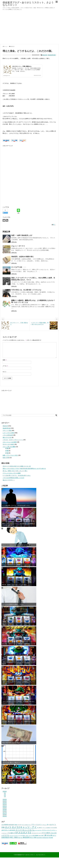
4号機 (6, 448)
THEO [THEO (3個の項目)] (15, 824)
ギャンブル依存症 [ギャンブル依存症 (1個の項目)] (46, 827)
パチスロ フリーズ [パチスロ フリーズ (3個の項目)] (36, 833)
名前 (5, 360)
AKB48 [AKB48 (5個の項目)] (6, 824)
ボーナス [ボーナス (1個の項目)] (11, 835)
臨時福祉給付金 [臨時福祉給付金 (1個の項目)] (45, 837)
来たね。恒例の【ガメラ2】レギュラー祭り (15, 471)
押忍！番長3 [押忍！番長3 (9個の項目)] (14, 837)
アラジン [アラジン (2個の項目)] (44, 824)
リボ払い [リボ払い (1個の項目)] (27, 835)
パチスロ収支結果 (8, 435)
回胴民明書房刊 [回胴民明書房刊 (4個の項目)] (5, 837)
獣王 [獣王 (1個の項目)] (22, 837)
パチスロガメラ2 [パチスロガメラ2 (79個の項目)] (22, 832)
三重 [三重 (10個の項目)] (44, 835)
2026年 (5, 791)
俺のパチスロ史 (7, 437)
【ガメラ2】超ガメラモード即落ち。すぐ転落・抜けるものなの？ (18, 702)
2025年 (5, 799)
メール (5, 365)
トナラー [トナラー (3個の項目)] (53, 830)
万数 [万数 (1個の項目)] (40, 835)
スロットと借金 (7, 430)
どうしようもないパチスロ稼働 (11, 473)
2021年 (5, 806)
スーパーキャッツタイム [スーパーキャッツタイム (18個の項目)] (25, 830)
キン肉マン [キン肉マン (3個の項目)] (40, 827)
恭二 (54, 224)
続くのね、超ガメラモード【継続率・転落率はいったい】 (18, 644)
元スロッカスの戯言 (8, 444)
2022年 (5, 804)
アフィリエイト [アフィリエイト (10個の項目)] (36, 824)
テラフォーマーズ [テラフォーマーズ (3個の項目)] (46, 830)
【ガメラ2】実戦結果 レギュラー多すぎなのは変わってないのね (18, 781)
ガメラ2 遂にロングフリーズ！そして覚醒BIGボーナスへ (18, 722)
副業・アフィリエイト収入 (10, 455)
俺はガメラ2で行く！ (9, 480)
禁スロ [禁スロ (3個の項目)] (32, 837)
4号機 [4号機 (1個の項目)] (2, 824)
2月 (5, 794)
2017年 (5, 812)
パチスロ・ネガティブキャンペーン (13, 439)
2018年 (5, 811)
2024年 (5, 801)
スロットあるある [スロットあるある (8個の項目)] (9, 830)
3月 (5, 793)
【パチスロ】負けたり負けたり (11, 762)
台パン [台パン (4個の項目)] (54, 835)
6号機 (6, 453)
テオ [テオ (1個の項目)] (36, 830)
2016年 (5, 814)
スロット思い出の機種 (9, 446)
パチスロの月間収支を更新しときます (13, 477)
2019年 (5, 809)
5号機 (6, 450)
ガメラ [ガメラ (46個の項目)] (8, 827)
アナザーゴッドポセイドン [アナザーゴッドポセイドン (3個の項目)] (24, 824)
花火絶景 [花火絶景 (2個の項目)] (51, 837)
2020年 (5, 807)
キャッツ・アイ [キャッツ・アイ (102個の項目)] (28, 827)
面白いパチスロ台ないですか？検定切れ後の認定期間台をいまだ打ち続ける (24, 468)
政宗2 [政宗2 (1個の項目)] (19, 837)
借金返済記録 (52, 55)
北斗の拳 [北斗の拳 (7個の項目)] (49, 835)
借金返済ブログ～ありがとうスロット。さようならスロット (28, 3)
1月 (5, 796)
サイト (4, 371)
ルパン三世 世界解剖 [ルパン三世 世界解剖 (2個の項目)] (34, 835)
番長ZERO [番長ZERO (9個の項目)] (26, 837)
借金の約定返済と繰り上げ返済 (11, 742)
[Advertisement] (15, 27)
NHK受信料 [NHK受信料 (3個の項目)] (11, 824)
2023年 (5, 802)
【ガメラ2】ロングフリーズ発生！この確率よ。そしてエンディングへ (18, 682)
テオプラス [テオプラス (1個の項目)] (39, 830)
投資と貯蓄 (6, 457)
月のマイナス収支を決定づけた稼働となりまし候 (17, 466)
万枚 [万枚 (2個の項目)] (42, 835)
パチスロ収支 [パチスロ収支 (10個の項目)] (45, 833)
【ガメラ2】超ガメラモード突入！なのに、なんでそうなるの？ (18, 662)
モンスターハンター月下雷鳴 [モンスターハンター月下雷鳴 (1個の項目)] (19, 835)
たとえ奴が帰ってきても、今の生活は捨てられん (17, 475)
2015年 (5, 816)
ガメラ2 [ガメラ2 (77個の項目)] (16, 827)
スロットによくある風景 (10, 442)
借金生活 (44, 55)
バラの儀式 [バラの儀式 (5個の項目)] (10, 833)
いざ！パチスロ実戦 (8, 433)
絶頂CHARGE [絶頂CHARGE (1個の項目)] (39, 837)
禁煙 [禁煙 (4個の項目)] (35, 837)
